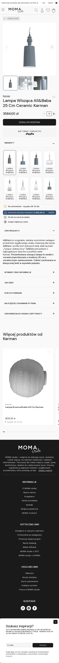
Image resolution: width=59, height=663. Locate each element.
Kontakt (29, 505)
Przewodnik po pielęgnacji (29, 535)
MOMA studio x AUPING (29, 555)
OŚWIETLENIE (12, 18)
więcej (51, 212)
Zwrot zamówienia (29, 581)
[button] (52, 47)
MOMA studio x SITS (29, 551)
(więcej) (9, 656)
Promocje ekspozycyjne (30, 539)
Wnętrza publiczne (29, 509)
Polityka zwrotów (29, 585)
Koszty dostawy (29, 577)
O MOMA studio (29, 488)
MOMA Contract (29, 513)
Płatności (29, 573)
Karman (6, 96)
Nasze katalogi (29, 543)
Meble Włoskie (29, 547)
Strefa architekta (29, 500)
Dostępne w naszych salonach (29, 531)
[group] (28, 386)
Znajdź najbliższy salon (18, 222)
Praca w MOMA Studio (29, 589)
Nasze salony (29, 492)
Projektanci (29, 496)
